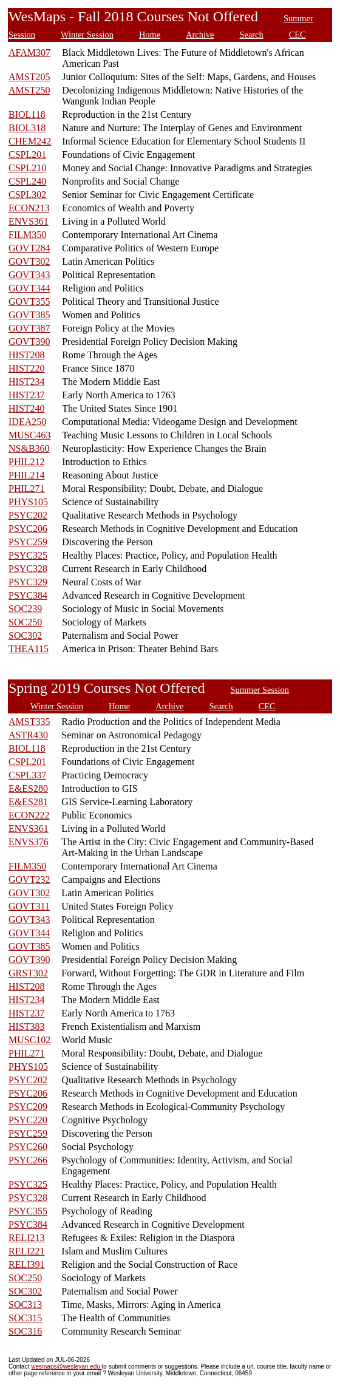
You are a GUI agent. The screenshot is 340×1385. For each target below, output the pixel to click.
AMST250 (29, 90)
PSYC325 (27, 555)
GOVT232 (29, 879)
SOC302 (25, 635)
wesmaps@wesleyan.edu (66, 1366)
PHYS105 (28, 502)
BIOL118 (27, 114)
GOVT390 (29, 341)
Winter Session (87, 34)
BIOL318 (27, 128)
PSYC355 (27, 1211)
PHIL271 (26, 488)
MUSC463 (29, 435)
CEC (297, 34)
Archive (200, 34)
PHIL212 (26, 462)
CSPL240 (27, 181)
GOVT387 (29, 328)
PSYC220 (27, 1120)
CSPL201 (27, 154)
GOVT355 (29, 301)
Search (251, 34)
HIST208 (26, 355)
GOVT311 (29, 906)
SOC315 (25, 1318)
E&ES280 (28, 788)
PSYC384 (27, 595)
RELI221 (26, 1251)
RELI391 (26, 1264)
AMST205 (29, 77)
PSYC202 (27, 515)
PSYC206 (27, 528)
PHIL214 (26, 475)
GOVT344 (29, 288)
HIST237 (26, 395)
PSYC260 (27, 1147)
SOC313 (25, 1304)
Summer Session (260, 690)
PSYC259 (27, 542)
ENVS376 (28, 842)
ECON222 (29, 815)
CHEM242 (29, 141)
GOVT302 (29, 261)
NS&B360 (29, 448)
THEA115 (28, 649)
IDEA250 (27, 422)
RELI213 (26, 1238)
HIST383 (26, 1026)
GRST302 (28, 973)
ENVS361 (28, 221)
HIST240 (26, 408)
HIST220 (26, 368)
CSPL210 (27, 168)
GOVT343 (29, 275)
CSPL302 (27, 194)
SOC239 (25, 609)
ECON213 (29, 208)
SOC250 (25, 622)
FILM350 (27, 235)
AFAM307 (29, 52)
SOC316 (25, 1331)
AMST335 (29, 721)
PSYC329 (27, 582)
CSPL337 (27, 775)
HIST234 (26, 381)
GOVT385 (29, 315)
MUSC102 (29, 1040)
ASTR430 (28, 735)
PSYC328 (27, 568)
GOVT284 (29, 248)
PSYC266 (27, 1160)
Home (149, 34)
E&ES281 (28, 802)
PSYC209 (27, 1106)
